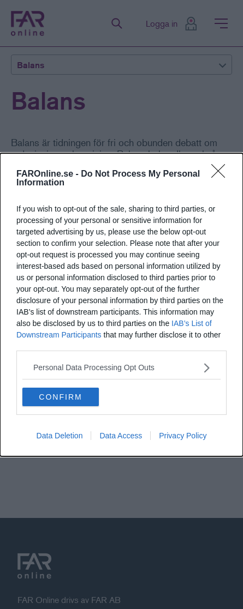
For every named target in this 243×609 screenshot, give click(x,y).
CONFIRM (60, 397)
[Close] (221, 174)
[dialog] (121, 304)
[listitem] (121, 367)
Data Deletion (60, 435)
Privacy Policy (182, 435)
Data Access (120, 435)
